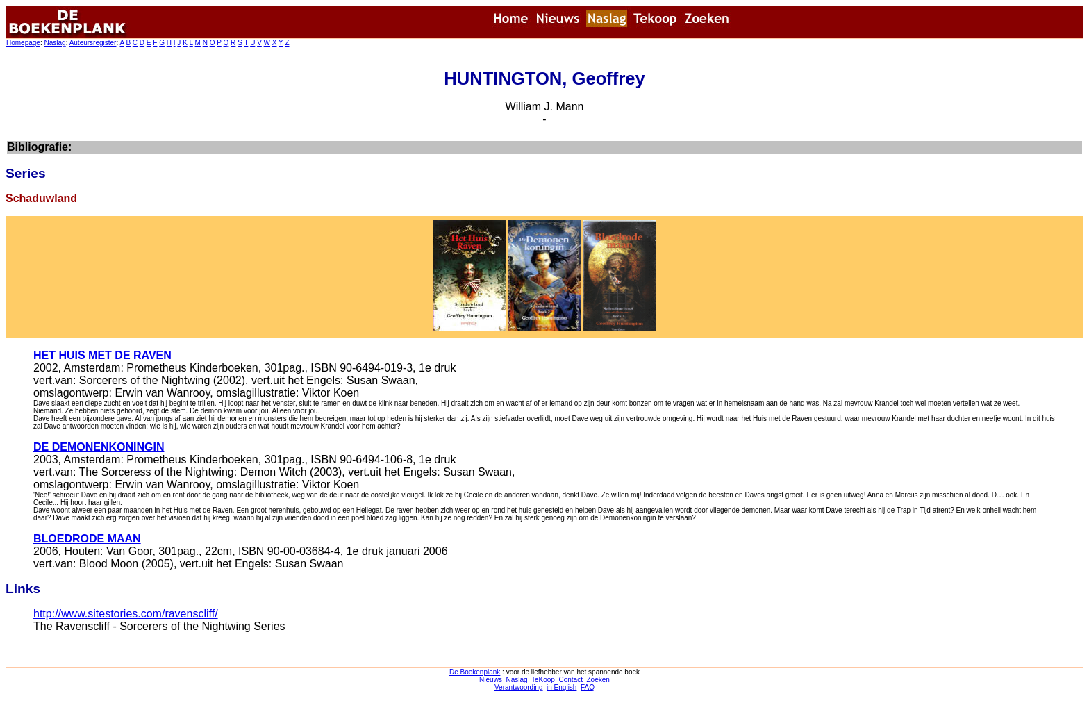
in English (561, 687)
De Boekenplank (474, 672)
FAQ (588, 687)
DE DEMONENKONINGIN (98, 447)
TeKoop (543, 679)
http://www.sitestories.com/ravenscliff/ (125, 614)
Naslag (54, 43)
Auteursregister (93, 43)
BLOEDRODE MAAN (87, 539)
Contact (570, 679)
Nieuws (490, 679)
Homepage (23, 43)
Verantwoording (518, 687)
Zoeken (598, 679)
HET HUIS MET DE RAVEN (102, 355)
